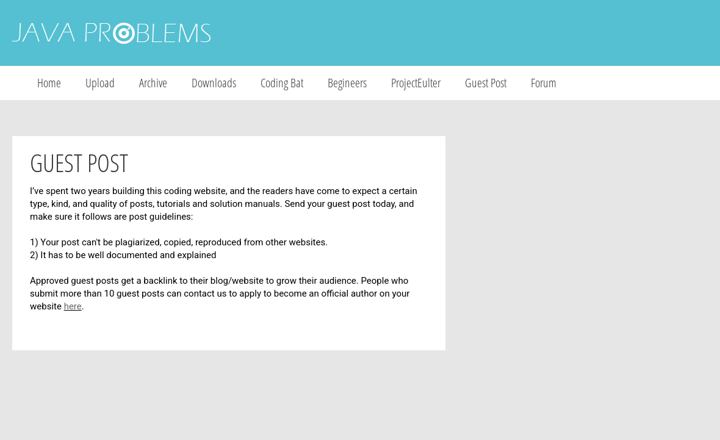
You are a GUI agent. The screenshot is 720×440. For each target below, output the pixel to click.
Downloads (214, 82)
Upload (100, 82)
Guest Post (485, 82)
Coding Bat (282, 82)
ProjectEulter (416, 82)
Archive (153, 82)
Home (49, 82)
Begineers (347, 82)
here (73, 306)
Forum (543, 82)
